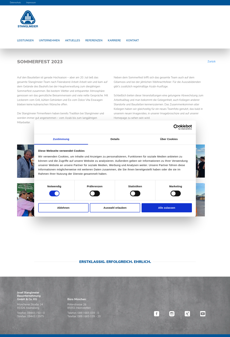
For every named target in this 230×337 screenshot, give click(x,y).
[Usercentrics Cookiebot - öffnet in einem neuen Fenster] (176, 127)
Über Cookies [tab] (169, 139)
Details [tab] (115, 139)
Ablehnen (63, 207)
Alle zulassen (166, 207)
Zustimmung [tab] (61, 139)
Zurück (212, 61)
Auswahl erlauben (115, 207)
